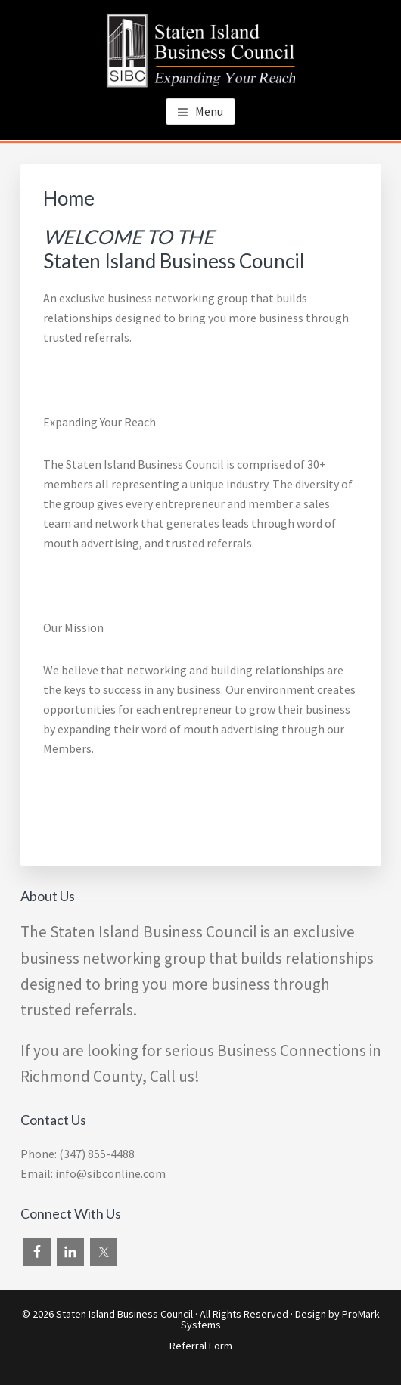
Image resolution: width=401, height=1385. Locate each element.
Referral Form (200, 1345)
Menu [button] (209, 111)
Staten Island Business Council (124, 1314)
